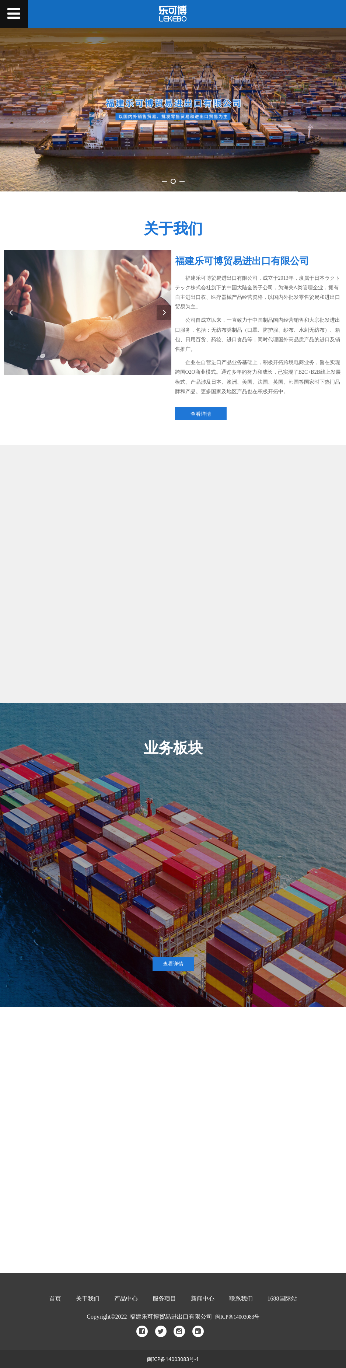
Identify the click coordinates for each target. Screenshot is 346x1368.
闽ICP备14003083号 (237, 1317)
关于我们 (87, 1298)
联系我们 (241, 1298)
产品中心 (126, 1298)
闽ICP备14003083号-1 (173, 1358)
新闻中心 (202, 1298)
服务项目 (164, 1298)
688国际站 (282, 1298)
